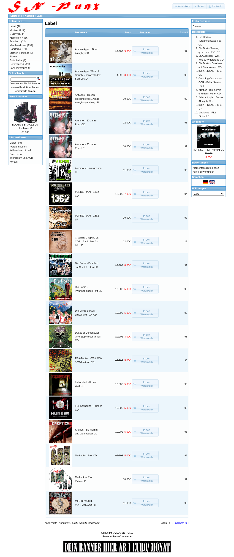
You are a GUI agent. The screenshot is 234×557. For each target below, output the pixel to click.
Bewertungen (200, 162)
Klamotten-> (16, 37)
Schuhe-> (15, 41)
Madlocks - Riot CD (86, 455)
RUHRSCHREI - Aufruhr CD (208, 149)
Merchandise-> (18, 45)
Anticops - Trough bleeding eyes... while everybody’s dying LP (87, 99)
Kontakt (14, 161)
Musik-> (14, 30)
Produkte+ (81, 32)
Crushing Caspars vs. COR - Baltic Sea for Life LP (87, 241)
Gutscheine (16, 60)
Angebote (198, 121)
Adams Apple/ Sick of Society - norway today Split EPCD (88, 75)
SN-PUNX (127, 532)
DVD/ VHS (16, 33)
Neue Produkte (18, 96)
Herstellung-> (17, 64)
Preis (128, 32)
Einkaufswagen (201, 21)
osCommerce (124, 536)
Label (40, 15)
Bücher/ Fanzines (19, 52)
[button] (182, 6)
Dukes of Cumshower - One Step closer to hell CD (88, 336)
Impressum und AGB (21, 157)
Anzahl (184, 32)
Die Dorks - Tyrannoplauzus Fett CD (210, 41)
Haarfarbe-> (16, 49)
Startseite (16, 15)
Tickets (13, 56)
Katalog (29, 15)
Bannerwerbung (18, 68)
